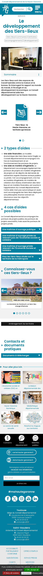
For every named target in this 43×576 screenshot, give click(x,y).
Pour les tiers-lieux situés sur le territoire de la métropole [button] (17, 257)
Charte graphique (12, 563)
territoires (32, 37)
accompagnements (13, 40)
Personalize (26, 573)
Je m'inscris (22, 483)
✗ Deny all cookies (11, 573)
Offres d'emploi (31, 551)
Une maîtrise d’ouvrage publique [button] (19, 229)
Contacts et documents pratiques (14, 345)
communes (21, 37)
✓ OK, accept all (31, 570)
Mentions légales (30, 563)
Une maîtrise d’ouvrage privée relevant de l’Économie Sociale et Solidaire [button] (19, 248)
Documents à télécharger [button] (16, 355)
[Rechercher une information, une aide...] (22, 9)
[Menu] (37, 10)
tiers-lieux (11, 37)
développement (31, 40)
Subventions (12, 558)
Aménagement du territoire (21, 323)
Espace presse (30, 558)
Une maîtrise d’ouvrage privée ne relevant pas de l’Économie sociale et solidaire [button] (21, 237)
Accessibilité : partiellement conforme (12, 551)
